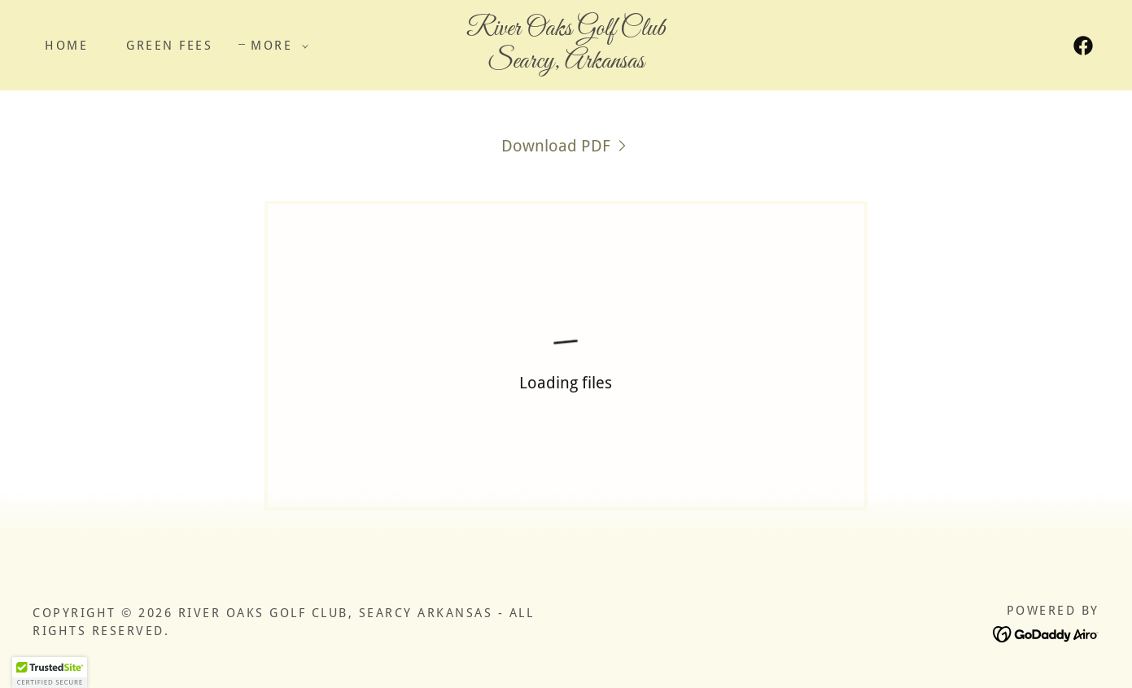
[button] (275, 45)
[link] (566, 62)
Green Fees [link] (169, 45)
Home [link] (66, 45)
